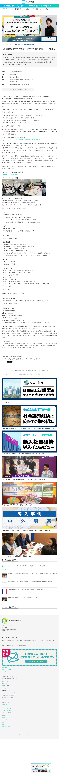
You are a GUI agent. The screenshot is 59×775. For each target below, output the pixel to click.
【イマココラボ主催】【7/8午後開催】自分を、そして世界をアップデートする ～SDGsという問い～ (27, 376)
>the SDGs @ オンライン (7, 726)
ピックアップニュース (6, 744)
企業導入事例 (4, 740)
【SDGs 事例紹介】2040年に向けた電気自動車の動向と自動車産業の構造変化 (27, 628)
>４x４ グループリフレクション (8, 733)
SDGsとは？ (4, 703)
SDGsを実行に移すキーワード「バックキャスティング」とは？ (23, 636)
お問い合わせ (4, 758)
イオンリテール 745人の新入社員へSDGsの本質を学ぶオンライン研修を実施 (26, 604)
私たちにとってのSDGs (7, 705)
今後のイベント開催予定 (7, 749)
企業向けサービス (5, 722)
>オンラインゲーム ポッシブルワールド (9, 729)
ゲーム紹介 (4, 708)
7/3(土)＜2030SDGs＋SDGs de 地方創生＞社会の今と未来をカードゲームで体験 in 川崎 (23, 379)
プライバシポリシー (6, 763)
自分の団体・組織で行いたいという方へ (9, 715)
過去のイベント (5, 751)
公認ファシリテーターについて (8, 717)
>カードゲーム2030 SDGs (7, 724)
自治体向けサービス (6, 738)
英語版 (3, 760)
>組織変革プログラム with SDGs (8, 731)
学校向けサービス (5, 736)
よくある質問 (4, 756)
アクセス (4, 753)
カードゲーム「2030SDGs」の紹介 (9, 710)
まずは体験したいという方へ (7, 712)
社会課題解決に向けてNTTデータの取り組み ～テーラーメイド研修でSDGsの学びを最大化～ (31, 620)
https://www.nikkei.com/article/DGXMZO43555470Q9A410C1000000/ (21, 140)
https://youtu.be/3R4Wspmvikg (10, 174)
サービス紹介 (4, 719)
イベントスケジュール (6, 746)
